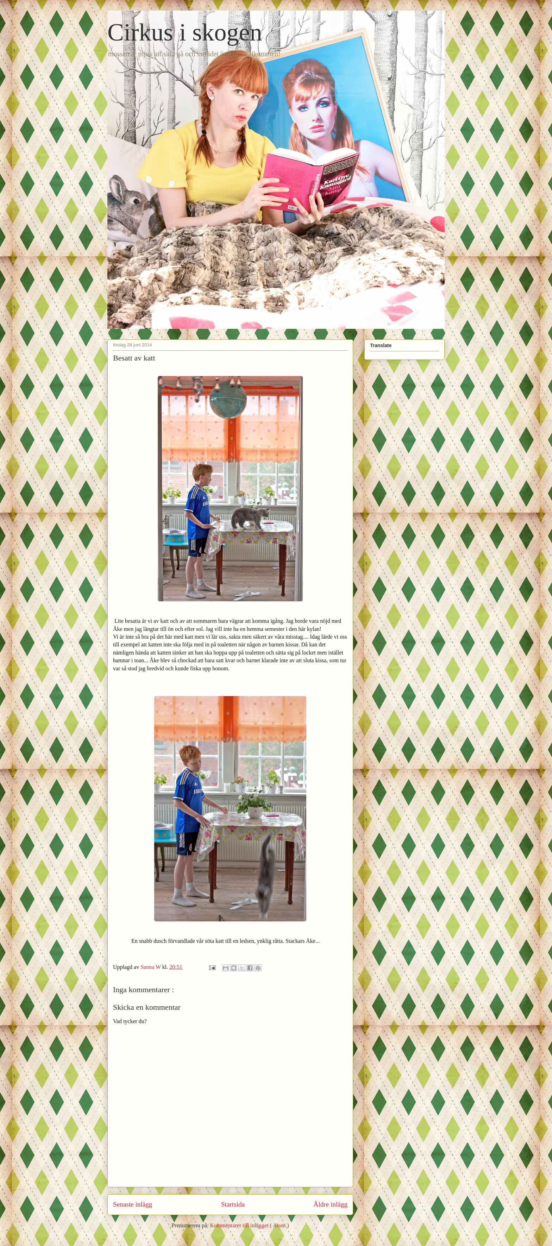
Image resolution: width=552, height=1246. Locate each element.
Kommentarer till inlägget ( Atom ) (249, 1225)
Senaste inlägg (132, 1204)
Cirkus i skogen (184, 32)
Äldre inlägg (330, 1204)
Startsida (233, 1204)
